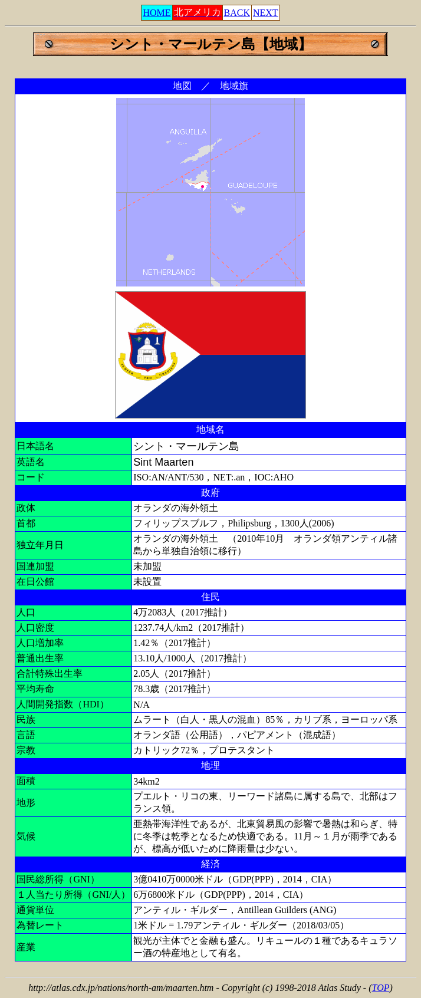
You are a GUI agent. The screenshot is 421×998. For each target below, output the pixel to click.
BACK (237, 13)
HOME (156, 13)
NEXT (265, 13)
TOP (381, 988)
